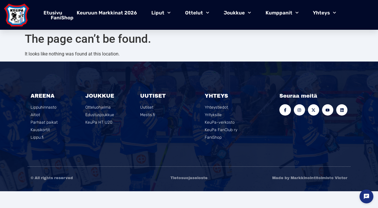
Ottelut (197, 13)
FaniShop (62, 18)
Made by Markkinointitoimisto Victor (309, 178)
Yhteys (324, 13)
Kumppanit (282, 13)
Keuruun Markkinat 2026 (107, 13)
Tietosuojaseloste (189, 178)
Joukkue (237, 13)
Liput (161, 13)
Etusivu (53, 13)
